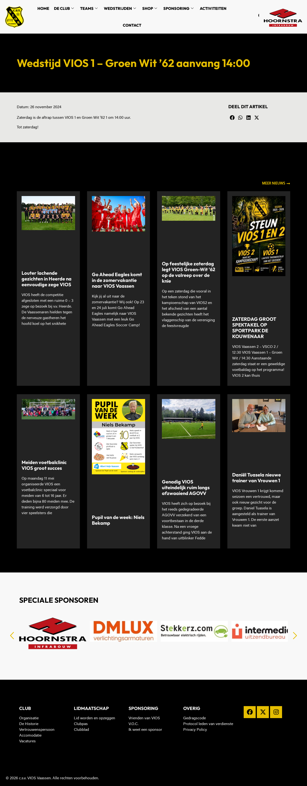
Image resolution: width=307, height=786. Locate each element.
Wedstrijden (120, 8)
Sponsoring (178, 8)
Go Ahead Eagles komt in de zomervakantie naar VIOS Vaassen (117, 280)
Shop (149, 8)
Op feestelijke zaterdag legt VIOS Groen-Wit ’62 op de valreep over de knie (188, 272)
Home (43, 8)
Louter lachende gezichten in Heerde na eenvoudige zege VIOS (46, 278)
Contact (132, 25)
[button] (232, 118)
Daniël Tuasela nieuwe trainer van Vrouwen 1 (256, 477)
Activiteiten (213, 8)
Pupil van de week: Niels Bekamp (118, 520)
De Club (64, 8)
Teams (89, 8)
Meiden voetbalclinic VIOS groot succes (44, 465)
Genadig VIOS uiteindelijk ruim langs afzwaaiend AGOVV (186, 487)
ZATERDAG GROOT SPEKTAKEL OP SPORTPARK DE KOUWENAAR (254, 327)
